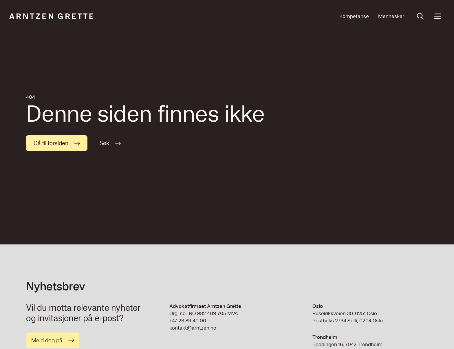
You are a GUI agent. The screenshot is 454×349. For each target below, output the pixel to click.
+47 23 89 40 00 (187, 320)
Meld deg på (52, 340)
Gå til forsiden (57, 143)
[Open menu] (438, 16)
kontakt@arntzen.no (192, 328)
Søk (110, 143)
